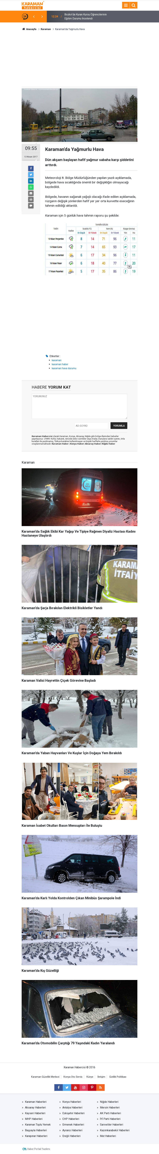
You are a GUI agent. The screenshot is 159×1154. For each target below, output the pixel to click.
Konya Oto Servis (73, 1076)
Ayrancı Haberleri (72, 1130)
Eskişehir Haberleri (73, 1113)
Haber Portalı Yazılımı (38, 1149)
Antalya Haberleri (72, 1107)
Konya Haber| (77, 444)
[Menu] (126, 5)
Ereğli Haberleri (71, 1136)
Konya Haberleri (71, 1101)
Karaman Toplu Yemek (38, 1124)
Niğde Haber (108, 444)
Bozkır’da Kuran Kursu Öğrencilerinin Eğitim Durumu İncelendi (85, 16)
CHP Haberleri (70, 1119)
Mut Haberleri (108, 1136)
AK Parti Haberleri (110, 1113)
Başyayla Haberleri (36, 1130)
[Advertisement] (79, 56)
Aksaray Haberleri (35, 1107)
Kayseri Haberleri (35, 1113)
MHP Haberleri (33, 1119)
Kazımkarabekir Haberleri (114, 1130)
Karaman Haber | (61, 444)
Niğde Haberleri (109, 1101)
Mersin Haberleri (110, 1107)
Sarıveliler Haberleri (111, 1124)
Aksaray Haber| (93, 444)
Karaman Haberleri (35, 1101)
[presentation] (34, 17)
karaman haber (60, 364)
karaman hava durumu (64, 368)
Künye (90, 1076)
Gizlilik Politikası (117, 1076)
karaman (56, 360)
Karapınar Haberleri (36, 1136)
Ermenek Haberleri (73, 1124)
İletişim (101, 1076)
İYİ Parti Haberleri (110, 1119)
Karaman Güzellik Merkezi (45, 1076)
